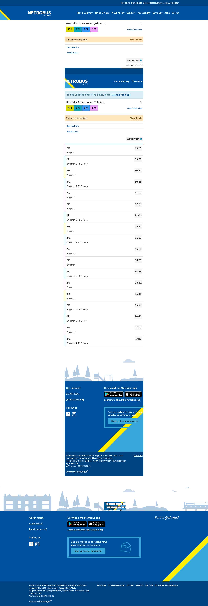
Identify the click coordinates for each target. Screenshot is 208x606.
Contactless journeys (152, 3)
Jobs (167, 13)
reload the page (121, 94)
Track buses (73, 53)
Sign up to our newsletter (125, 421)
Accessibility (144, 13)
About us (167, 455)
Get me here (73, 47)
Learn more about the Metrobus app (122, 400)
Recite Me (125, 3)
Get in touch (73, 388)
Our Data (186, 455)
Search (175, 13)
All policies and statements (166, 585)
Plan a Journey (85, 13)
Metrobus (39, 13)
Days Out (157, 13)
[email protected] (75, 399)
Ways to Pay (118, 13)
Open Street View (134, 29)
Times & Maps (102, 13)
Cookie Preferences (152, 455)
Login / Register (171, 3)
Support (131, 13)
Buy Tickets (136, 3)
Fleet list (176, 455)
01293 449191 (72, 393)
